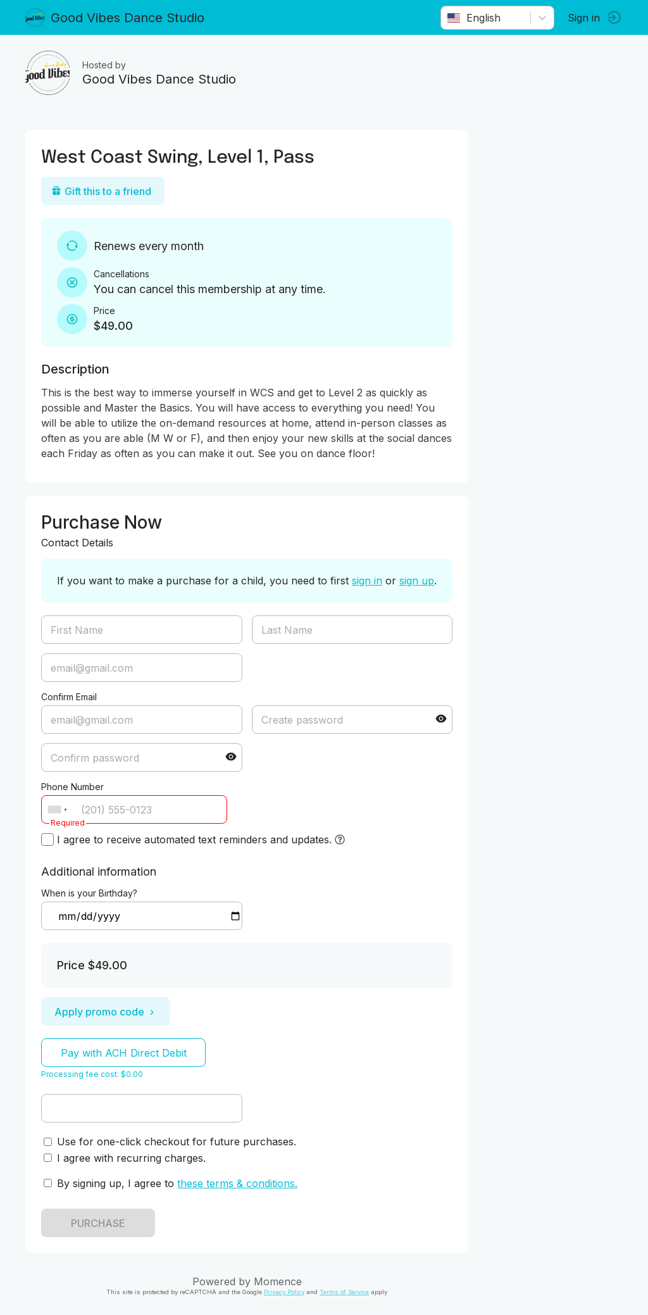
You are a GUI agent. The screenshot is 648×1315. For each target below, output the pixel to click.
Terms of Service (344, 1291)
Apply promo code (105, 1011)
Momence (278, 1281)
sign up (416, 580)
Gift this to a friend (101, 191)
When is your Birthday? (89, 893)
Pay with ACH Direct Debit (124, 1053)
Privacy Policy (284, 1291)
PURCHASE (98, 1223)
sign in (367, 580)
